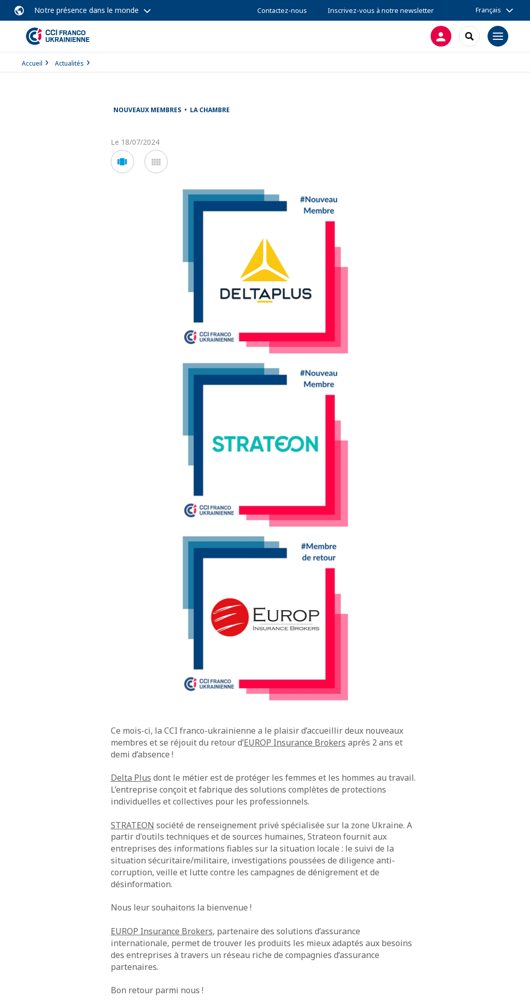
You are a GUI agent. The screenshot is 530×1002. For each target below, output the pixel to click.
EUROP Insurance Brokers (295, 742)
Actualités (69, 63)
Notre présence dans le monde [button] (86, 10)
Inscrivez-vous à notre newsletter (381, 10)
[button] (122, 161)
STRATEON (132, 825)
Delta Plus (131, 777)
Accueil (32, 63)
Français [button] (488, 9)
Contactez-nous (282, 10)
